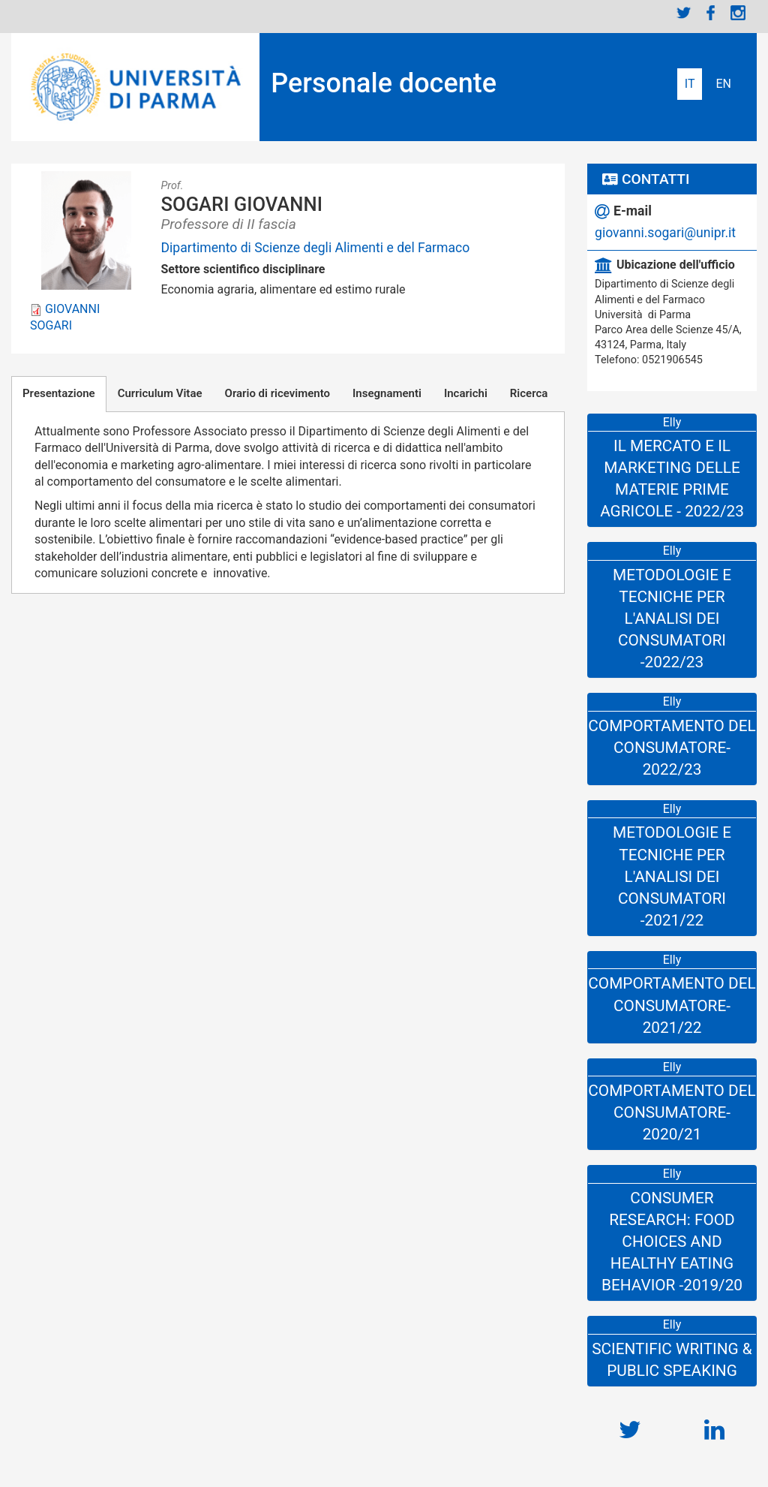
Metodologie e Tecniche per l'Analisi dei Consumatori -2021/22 (672, 876)
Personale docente (383, 83)
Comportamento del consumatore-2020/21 (671, 1112)
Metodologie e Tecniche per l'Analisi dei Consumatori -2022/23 (672, 618)
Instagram (738, 13)
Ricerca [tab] (529, 393)
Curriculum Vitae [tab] (160, 393)
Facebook (711, 13)
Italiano (690, 84)
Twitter (684, 13)
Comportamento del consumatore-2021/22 (671, 1005)
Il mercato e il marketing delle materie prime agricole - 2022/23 (672, 478)
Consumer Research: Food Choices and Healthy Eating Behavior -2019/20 (672, 1241)
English (723, 84)
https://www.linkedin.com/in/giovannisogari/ (714, 1421)
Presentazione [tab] (58, 393)
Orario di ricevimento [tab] (277, 393)
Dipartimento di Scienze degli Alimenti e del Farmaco (315, 247)
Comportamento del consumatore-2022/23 (671, 747)
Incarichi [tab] (466, 393)
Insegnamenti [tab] (387, 393)
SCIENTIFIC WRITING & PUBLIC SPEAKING (672, 1360)
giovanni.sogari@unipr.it (665, 232)
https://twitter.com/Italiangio (629, 1421)
